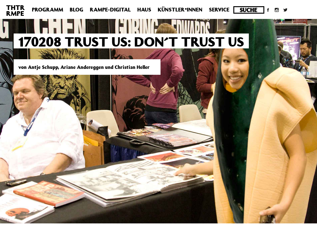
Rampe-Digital (110, 9)
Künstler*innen (180, 9)
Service (219, 9)
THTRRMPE (15, 10)
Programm (47, 9)
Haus (144, 9)
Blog (76, 9)
